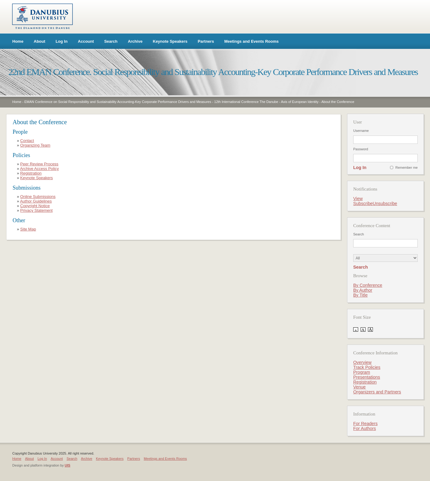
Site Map (28, 229)
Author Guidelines (36, 201)
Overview (362, 362)
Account (86, 41)
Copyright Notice (35, 205)
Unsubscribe (385, 203)
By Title (360, 295)
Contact (27, 140)
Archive (135, 41)
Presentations (366, 377)
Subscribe (363, 203)
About (39, 41)
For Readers (365, 423)
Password (360, 149)
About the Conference (337, 102)
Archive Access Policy (39, 168)
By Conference (367, 285)
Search (110, 41)
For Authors (364, 428)
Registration (30, 173)
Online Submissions (38, 196)
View (358, 198)
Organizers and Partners (377, 391)
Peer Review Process (39, 164)
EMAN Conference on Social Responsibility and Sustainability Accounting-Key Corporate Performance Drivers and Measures (117, 102)
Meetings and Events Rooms (251, 41)
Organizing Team (35, 145)
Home (17, 41)
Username (361, 130)
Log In (62, 41)
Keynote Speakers (170, 41)
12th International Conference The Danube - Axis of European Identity (266, 102)
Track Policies (366, 367)
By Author (362, 290)
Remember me (406, 167)
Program (361, 372)
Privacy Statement (36, 210)
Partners (206, 41)
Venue (359, 386)
